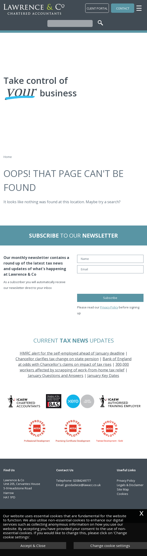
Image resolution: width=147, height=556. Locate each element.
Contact (122, 8)
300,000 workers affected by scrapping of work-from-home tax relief (74, 367)
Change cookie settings (110, 545)
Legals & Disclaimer (130, 485)
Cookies (122, 494)
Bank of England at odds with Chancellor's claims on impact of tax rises (74, 361)
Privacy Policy (109, 307)
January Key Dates (103, 375)
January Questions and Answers (55, 375)
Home (7, 157)
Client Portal (97, 8)
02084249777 (82, 480)
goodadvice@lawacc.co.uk (83, 485)
